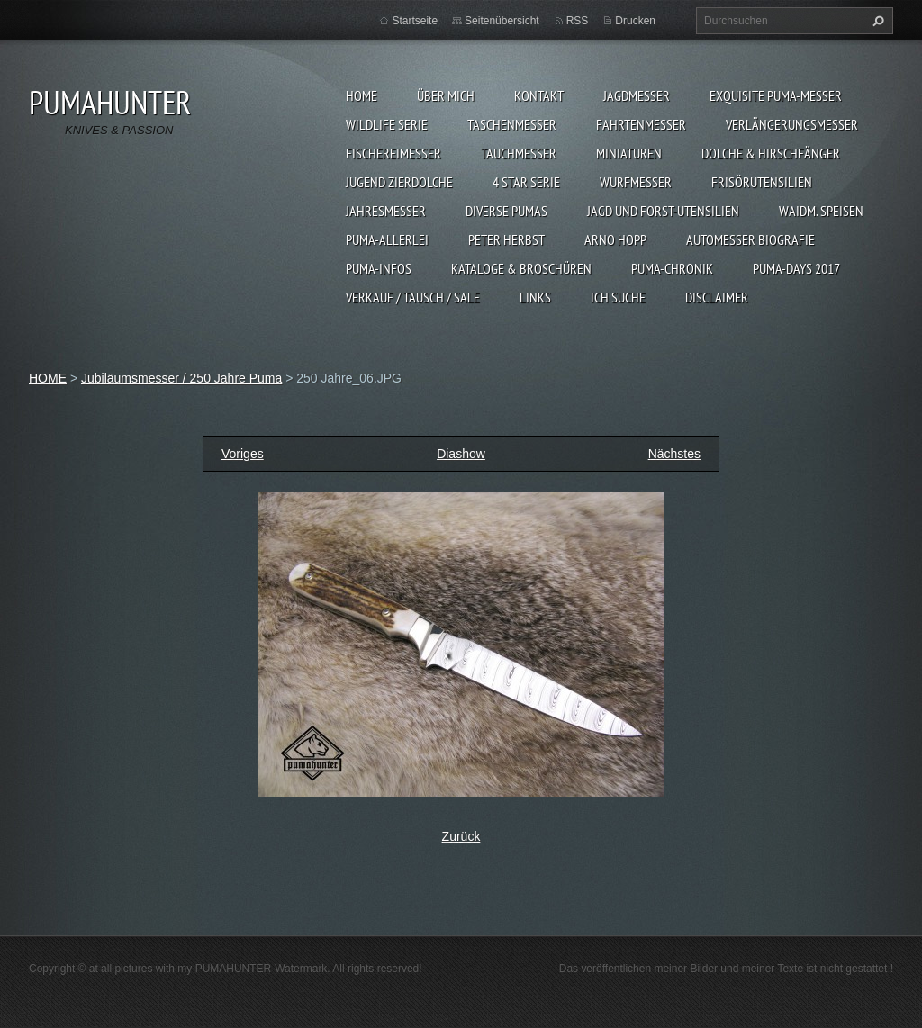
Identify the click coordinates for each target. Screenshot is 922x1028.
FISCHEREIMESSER (393, 153)
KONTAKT (539, 95)
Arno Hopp (615, 239)
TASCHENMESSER (511, 124)
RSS (577, 20)
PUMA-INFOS (378, 268)
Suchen (876, 20)
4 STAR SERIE (526, 182)
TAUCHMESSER (518, 153)
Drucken (635, 20)
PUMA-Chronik (672, 268)
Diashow (461, 453)
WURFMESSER (636, 182)
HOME (361, 95)
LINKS (535, 297)
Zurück (461, 836)
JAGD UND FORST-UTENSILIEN (663, 211)
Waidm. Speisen (821, 211)
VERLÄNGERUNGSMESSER (792, 124)
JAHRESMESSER (386, 211)
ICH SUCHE (618, 297)
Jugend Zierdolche (399, 182)
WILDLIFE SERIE (387, 124)
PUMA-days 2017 (796, 268)
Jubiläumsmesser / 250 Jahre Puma (181, 378)
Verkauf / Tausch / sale (413, 297)
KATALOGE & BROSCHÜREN (521, 268)
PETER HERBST (506, 239)
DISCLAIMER (716, 297)
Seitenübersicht (502, 20)
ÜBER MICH (446, 95)
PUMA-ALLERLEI (387, 239)
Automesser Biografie (750, 239)
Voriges (242, 453)
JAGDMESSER (636, 95)
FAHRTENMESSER (641, 124)
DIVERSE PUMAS (506, 211)
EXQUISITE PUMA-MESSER (776, 95)
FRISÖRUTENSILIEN (761, 182)
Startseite (415, 20)
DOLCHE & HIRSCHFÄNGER (770, 153)
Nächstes (674, 453)
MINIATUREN (629, 153)
